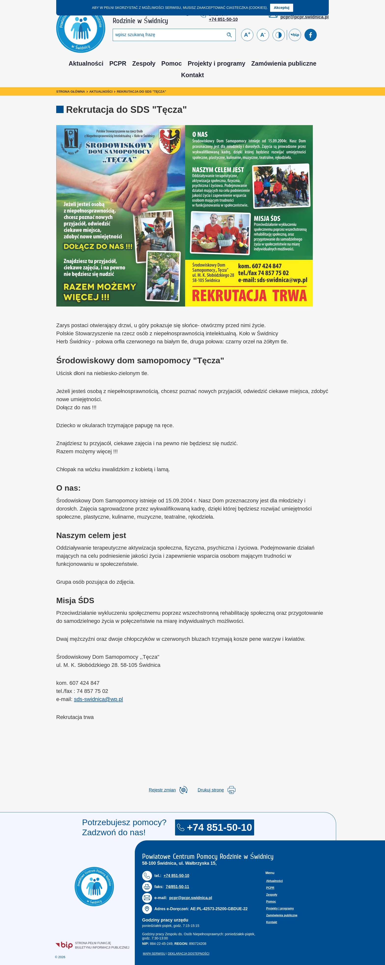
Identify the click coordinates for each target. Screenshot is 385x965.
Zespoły (143, 63)
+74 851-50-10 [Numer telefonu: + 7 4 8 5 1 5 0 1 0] (223, 19)
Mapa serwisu (154, 953)
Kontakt (192, 75)
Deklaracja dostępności (188, 953)
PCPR (117, 63)
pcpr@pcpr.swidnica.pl (304, 17)
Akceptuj (281, 7)
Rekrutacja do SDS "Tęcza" (141, 91)
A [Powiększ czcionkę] (247, 34)
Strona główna (70, 91)
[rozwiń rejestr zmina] (168, 790)
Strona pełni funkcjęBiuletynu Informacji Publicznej (92, 945)
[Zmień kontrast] (279, 35)
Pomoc (171, 63)
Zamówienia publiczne (283, 63)
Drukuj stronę (216, 790)
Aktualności (86, 63)
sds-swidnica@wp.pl (98, 699)
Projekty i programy (216, 63)
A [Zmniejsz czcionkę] (262, 34)
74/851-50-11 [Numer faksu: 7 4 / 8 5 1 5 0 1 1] (177, 887)
